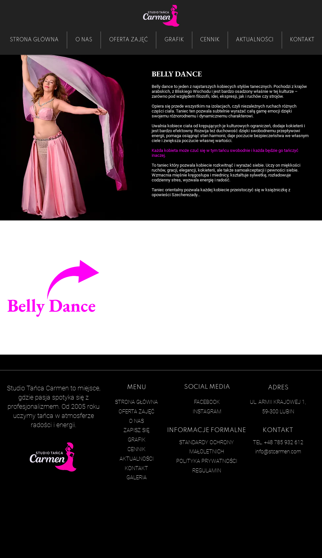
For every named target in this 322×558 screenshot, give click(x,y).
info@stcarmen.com (278, 451)
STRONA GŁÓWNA (136, 402)
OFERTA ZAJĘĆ (136, 411)
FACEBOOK (207, 402)
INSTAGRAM (207, 411)
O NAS (136, 421)
